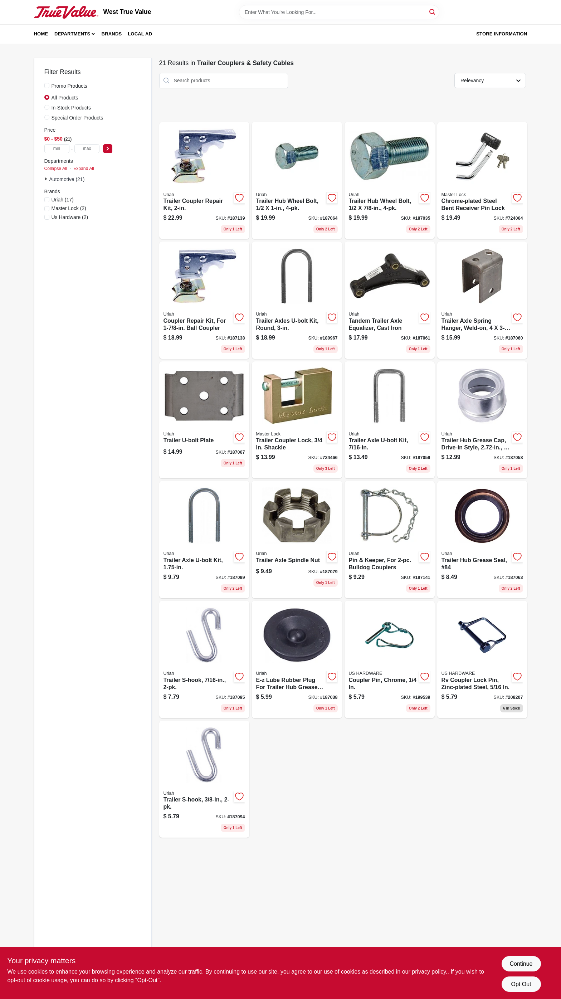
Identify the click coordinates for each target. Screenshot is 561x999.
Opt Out (521, 984)
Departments (72, 33)
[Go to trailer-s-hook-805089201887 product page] (204, 779)
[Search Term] (339, 12)
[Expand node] (46, 178)
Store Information (501, 33)
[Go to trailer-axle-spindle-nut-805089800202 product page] (297, 539)
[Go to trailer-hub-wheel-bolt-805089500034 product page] (390, 180)
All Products (65, 97)
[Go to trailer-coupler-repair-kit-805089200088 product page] (204, 180)
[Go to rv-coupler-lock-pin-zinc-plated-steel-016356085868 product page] (482, 659)
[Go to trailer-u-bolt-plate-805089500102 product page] (204, 420)
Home (41, 33)
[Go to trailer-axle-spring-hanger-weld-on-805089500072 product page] (482, 300)
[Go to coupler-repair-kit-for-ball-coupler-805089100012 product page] (204, 300)
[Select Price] (107, 148)
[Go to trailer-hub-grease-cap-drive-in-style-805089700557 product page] (482, 420)
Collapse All (55, 168)
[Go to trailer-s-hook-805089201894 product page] (204, 659)
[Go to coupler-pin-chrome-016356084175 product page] (390, 659)
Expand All (83, 168)
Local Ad (140, 33)
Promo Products (69, 86)
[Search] (433, 12)
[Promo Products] (46, 85)
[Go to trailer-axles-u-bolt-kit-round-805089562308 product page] (297, 300)
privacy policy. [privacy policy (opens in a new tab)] (429, 972)
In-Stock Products (71, 107)
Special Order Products (77, 118)
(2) (69, 208)
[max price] (86, 148)
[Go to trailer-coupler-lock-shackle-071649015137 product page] (297, 420)
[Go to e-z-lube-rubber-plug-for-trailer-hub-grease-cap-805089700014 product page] (297, 659)
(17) (63, 200)
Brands (112, 33)
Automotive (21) (67, 179)
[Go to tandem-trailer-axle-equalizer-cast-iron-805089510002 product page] (390, 300)
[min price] (56, 148)
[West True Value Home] (66, 12)
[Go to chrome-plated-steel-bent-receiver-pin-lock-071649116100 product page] (482, 180)
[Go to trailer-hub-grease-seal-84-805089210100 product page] (482, 539)
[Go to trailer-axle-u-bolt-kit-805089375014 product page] (204, 539)
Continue (520, 964)
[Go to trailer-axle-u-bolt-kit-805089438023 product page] (390, 420)
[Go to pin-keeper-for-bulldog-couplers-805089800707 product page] (390, 539)
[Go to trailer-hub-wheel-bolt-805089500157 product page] (297, 180)
